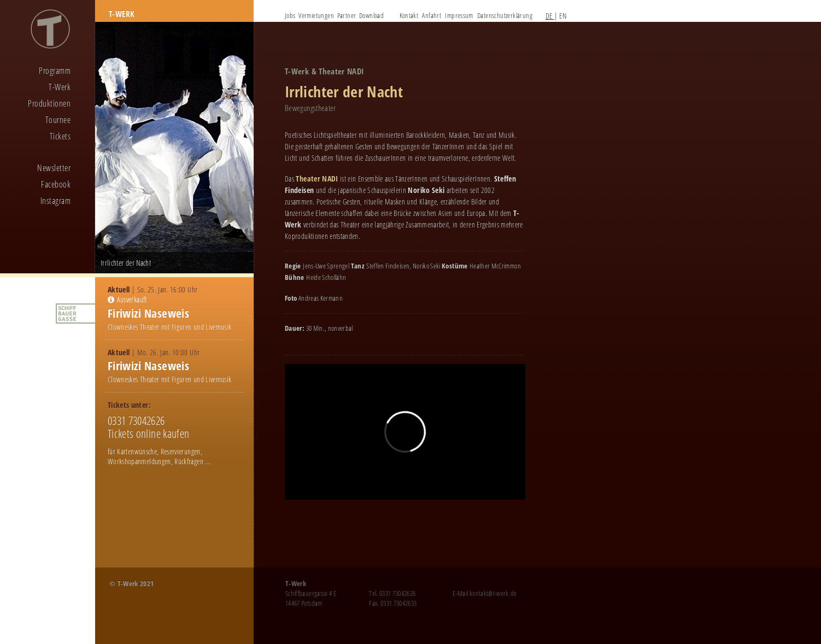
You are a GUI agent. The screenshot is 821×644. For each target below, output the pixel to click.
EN (562, 15)
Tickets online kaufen (148, 433)
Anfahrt (431, 15)
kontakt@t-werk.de (493, 593)
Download (371, 15)
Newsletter (54, 168)
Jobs (290, 15)
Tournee (58, 120)
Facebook (56, 184)
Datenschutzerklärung (504, 15)
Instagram (55, 201)
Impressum (459, 15)
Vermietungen (316, 15)
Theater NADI (317, 178)
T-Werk (60, 87)
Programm (55, 71)
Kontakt (409, 15)
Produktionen (49, 103)
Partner (346, 15)
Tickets (60, 136)
